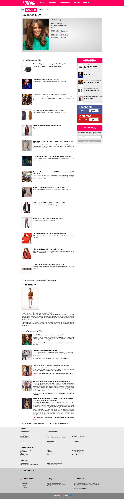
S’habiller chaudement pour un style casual (47, 125)
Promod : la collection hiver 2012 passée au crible (49, 202)
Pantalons (23, 435)
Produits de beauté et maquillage (29, 464)
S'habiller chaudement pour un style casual (93, 97)
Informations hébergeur (80, 488)
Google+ (24, 487)
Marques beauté (24, 463)
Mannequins (23, 451)
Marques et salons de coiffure (55, 463)
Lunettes (22, 443)
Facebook (25, 483)
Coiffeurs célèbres (79, 450)
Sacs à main (77, 443)
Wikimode (31, 10)
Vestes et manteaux (79, 436)
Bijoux (22, 441)
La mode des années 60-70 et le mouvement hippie (49, 95)
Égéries (22, 453)
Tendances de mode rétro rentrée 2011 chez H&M (49, 187)
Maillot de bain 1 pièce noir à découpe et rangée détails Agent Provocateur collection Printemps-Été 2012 (53, 399)
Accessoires (50, 441)
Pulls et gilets (77, 435)
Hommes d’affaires (79, 453)
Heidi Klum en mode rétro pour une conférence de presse (51, 366)
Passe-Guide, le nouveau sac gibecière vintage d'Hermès (92, 66)
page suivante (52, 280)
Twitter (24, 485)
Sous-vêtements (24, 437)
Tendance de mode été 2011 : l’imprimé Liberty (48, 218)
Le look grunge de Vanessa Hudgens (45, 350)
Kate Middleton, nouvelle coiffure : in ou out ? (48, 335)
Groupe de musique (52, 453)
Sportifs (49, 454)
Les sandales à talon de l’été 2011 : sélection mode (49, 233)
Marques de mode (25, 431)
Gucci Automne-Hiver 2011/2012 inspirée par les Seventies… (52, 156)
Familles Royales (78, 451)
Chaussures (50, 443)
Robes (49, 435)
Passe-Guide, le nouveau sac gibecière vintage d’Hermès (51, 64)
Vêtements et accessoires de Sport (56, 437)
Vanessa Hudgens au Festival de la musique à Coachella (51, 381)
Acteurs (49, 450)
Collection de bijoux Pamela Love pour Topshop (48, 264)
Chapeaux (76, 441)
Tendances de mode (44, 10)
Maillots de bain (24, 436)
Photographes (24, 454)
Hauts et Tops (51, 436)
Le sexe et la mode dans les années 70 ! (46, 79)
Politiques (76, 454)
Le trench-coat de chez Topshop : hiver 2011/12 (48, 110)
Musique (22, 455)
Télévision (50, 451)
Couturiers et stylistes (26, 450)
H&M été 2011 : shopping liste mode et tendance (48, 249)
